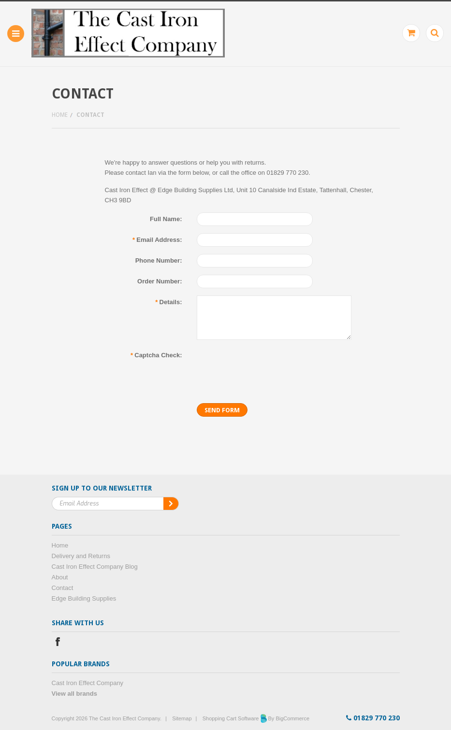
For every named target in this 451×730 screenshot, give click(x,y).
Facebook (58, 643)
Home (60, 115)
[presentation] (270, 367)
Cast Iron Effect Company (88, 683)
